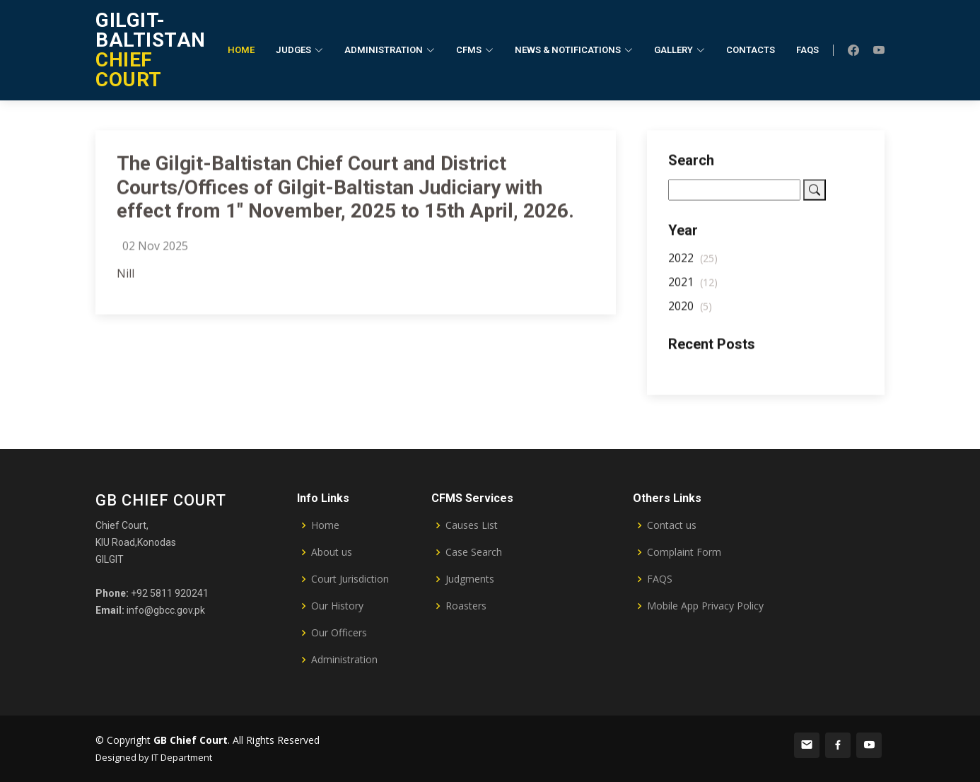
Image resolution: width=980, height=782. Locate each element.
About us (331, 552)
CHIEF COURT (150, 49)
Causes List (471, 525)
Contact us (671, 525)
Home (241, 50)
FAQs (807, 50)
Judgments (469, 579)
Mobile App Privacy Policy (705, 606)
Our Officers (339, 633)
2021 (693, 287)
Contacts (750, 50)
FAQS (659, 579)
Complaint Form (684, 552)
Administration (344, 660)
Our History (337, 606)
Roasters (465, 606)
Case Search (473, 552)
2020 (690, 311)
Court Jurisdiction (350, 579)
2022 (693, 263)
